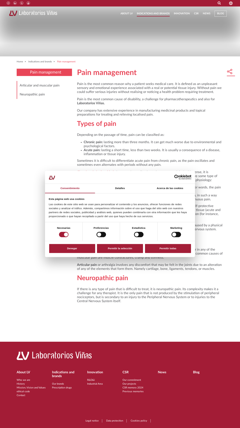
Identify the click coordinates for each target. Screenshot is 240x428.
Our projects (129, 384)
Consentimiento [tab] (70, 188)
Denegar (72, 248)
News (206, 13)
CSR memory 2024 (132, 387)
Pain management (66, 62)
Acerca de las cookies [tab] (170, 188)
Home (20, 62)
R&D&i (91, 380)
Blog (220, 13)
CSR (196, 13)
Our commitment (131, 380)
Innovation (182, 13)
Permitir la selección (120, 248)
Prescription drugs (62, 387)
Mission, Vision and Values (31, 387)
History (21, 384)
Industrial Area (95, 384)
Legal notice (92, 421)
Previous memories (133, 391)
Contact (21, 395)
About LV (126, 13)
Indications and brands (153, 13)
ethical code (23, 391)
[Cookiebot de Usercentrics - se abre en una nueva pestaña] (176, 177)
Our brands (58, 384)
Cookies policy (139, 421)
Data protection (114, 421)
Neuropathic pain (32, 94)
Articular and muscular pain (40, 85)
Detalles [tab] (120, 188)
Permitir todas (168, 248)
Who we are (23, 380)
